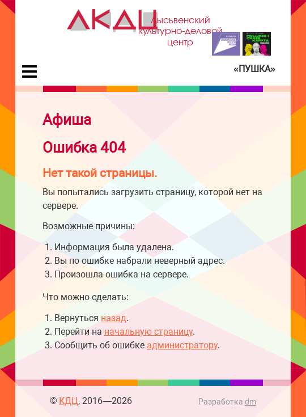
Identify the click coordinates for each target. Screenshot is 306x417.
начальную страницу (148, 331)
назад (113, 318)
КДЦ (68, 400)
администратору (182, 345)
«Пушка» (254, 69)
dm (250, 402)
